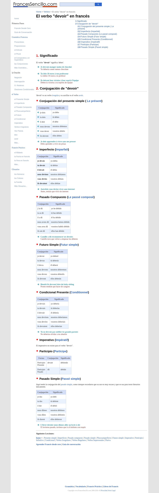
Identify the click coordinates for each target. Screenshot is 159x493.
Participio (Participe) (88, 44)
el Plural (17, 54)
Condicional (50, 440)
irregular (55, 95)
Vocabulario (81, 486)
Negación (18, 78)
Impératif (62, 340)
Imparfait (62, 149)
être (15, 135)
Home (38, 12)
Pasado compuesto (75, 438)
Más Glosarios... (20, 186)
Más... (16, 143)
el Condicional (20, 119)
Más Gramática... (21, 68)
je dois (42, 113)
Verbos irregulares (21, 127)
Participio (139, 438)
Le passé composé (81, 197)
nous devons (45, 126)
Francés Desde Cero (22, 28)
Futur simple (69, 244)
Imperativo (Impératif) (89, 42)
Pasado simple (90, 438)
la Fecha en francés (22, 156)
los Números (19, 174)
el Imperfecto (19, 103)
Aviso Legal (111, 490)
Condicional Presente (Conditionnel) (95, 39)
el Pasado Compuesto (23, 107)
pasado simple (66, 384)
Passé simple (71, 378)
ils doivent (44, 136)
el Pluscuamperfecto (22, 111)
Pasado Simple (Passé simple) (93, 47)
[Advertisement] (54, 35)
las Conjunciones (21, 64)
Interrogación (19, 81)
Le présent (94, 101)
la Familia (18, 182)
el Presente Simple (21, 99)
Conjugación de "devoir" (86, 24)
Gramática (69, 486)
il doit (42, 122)
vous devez (44, 131)
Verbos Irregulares (63, 440)
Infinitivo (40, 440)
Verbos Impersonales (95, 440)
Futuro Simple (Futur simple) (92, 37)
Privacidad (104, 490)
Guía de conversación (71, 444)
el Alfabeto (18, 153)
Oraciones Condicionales (24, 89)
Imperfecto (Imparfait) (89, 31)
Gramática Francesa (20, 37)
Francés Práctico (94, 486)
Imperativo (129, 438)
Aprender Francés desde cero (48, 444)
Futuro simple (118, 438)
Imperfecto (62, 438)
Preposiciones (20, 46)
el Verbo (15, 94)
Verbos (47, 12)
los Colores (18, 178)
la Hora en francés (21, 160)
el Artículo (18, 50)
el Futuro (17, 115)
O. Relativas (19, 85)
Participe (60, 351)
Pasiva (108, 440)
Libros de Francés (110, 486)
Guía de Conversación (23, 32)
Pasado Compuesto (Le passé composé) (97, 34)
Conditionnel (79, 292)
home (38, 438)
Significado (81, 21)
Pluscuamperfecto (104, 438)
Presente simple (50, 438)
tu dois (42, 117)
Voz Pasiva (18, 131)
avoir (81, 95)
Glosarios (15, 169)
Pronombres (19, 42)
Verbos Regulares (79, 440)
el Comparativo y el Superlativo (21, 59)
